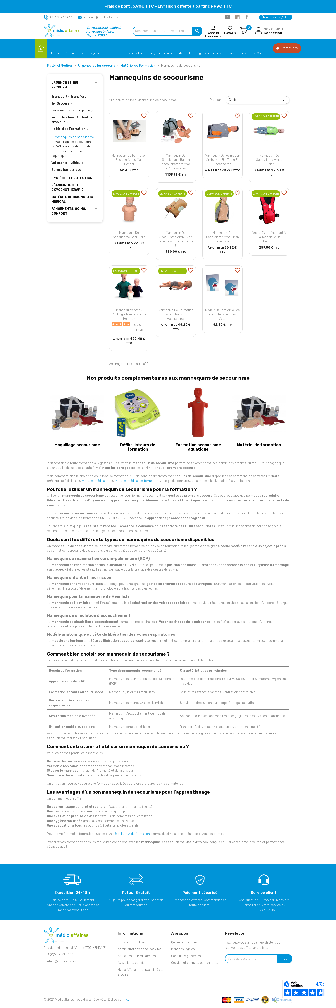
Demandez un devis (132, 942)
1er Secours (60, 103)
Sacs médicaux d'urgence (70, 110)
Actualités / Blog (276, 17)
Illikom (127, 999)
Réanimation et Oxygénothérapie (149, 53)
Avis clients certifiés (132, 963)
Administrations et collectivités (140, 949)
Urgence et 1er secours (66, 53)
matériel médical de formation (136, 481)
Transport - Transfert (68, 96)
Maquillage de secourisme (73, 142)
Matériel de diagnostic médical (200, 53)
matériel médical (94, 481)
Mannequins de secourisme (74, 137)
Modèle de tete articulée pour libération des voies (222, 314)
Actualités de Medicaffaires (137, 956)
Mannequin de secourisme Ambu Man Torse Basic (222, 237)
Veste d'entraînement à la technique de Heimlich (269, 237)
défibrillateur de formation (131, 834)
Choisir (257, 100)
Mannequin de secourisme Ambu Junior (269, 160)
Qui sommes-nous (184, 942)
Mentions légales (183, 949)
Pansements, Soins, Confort (247, 53)
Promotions (287, 48)
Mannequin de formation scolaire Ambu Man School (129, 160)
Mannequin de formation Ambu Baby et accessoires (175, 314)
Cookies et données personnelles (194, 963)
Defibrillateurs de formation (74, 146)
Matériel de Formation (68, 129)
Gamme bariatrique (66, 170)
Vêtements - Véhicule (67, 163)
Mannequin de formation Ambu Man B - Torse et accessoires (222, 160)
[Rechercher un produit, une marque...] (167, 31)
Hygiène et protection (104, 53)
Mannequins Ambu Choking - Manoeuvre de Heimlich (129, 314)
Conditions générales (186, 956)
